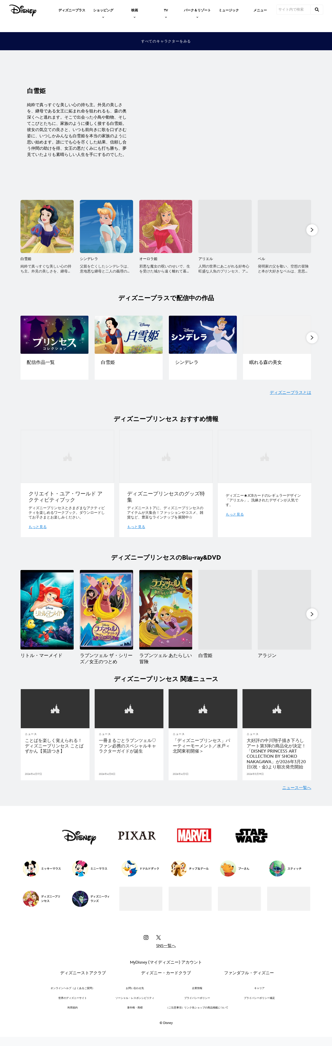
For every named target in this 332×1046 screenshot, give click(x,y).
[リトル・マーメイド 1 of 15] (47, 610)
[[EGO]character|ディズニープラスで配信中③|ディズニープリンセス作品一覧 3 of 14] (203, 335)
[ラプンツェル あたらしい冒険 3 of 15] (165, 610)
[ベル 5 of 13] (284, 226)
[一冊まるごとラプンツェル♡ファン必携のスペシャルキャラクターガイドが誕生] (129, 752)
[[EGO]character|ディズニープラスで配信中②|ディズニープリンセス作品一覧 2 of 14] (129, 335)
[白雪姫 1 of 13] (47, 226)
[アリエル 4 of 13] (225, 226)
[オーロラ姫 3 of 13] (165, 226)
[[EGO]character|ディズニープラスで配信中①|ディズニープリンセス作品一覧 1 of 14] (54, 335)
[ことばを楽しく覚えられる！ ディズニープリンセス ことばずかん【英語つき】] (55, 752)
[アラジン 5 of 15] (284, 610)
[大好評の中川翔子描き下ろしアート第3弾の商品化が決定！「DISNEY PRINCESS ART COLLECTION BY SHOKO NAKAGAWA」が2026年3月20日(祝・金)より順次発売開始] (277, 760)
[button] (312, 230)
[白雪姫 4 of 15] (225, 610)
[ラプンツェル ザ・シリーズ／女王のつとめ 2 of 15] (106, 610)
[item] (103, 10)
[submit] (317, 10)
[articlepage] (55, 715)
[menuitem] (71, 10)
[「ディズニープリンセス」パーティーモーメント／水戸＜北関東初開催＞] (203, 752)
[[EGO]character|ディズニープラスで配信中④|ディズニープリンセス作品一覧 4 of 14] (277, 335)
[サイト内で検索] (293, 10)
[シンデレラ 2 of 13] (106, 226)
